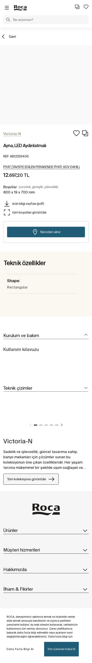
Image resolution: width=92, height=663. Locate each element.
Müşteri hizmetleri (46, 549)
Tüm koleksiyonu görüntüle (31, 479)
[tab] (46, 335)
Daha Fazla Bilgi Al (20, 649)
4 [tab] (51, 425)
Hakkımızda (46, 569)
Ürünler (46, 530)
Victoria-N (17, 441)
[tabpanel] (5, 414)
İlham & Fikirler (46, 589)
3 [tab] (46, 425)
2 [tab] (41, 425)
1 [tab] (35, 425)
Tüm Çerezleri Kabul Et (61, 649)
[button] (8, 20)
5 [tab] (56, 425)
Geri (12, 36)
